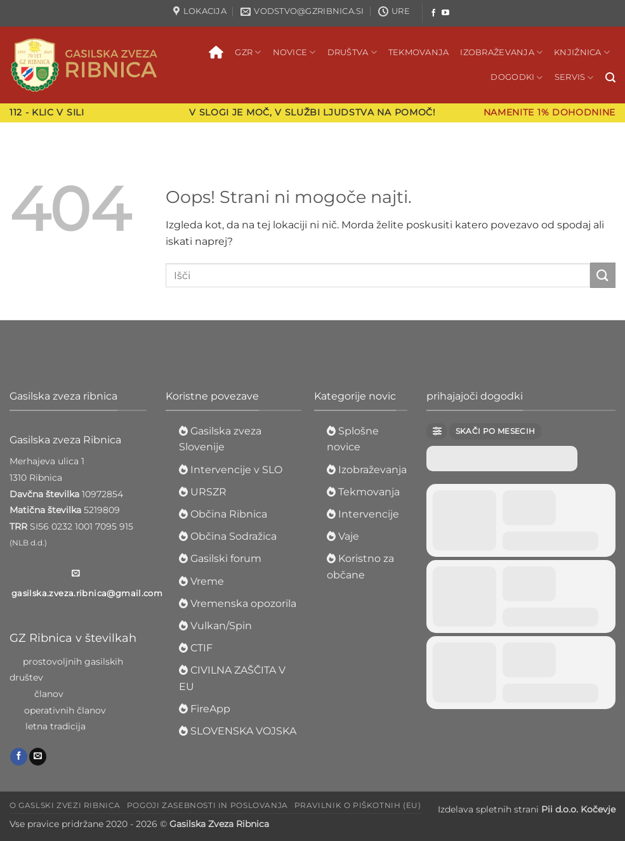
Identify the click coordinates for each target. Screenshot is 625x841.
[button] (610, 77)
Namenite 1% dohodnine (549, 112)
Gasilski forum (225, 558)
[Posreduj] (602, 275)
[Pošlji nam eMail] (37, 757)
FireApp (210, 709)
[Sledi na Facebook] (433, 13)
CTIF (201, 648)
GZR (248, 52)
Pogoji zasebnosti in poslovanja (207, 805)
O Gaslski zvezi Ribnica (65, 805)
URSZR (208, 492)
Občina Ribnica (228, 514)
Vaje (348, 536)
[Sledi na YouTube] (445, 13)
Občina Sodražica (233, 536)
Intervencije (368, 514)
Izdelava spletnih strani (526, 809)
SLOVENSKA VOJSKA (243, 731)
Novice (294, 52)
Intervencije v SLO (236, 470)
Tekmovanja (418, 52)
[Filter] (436, 431)
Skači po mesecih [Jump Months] (496, 431)
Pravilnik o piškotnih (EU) (357, 805)
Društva (352, 52)
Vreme (207, 581)
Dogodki (516, 78)
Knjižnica (582, 52)
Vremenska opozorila (243, 603)
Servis (574, 78)
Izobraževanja (501, 52)
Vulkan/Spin (221, 626)
